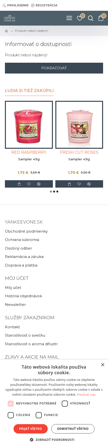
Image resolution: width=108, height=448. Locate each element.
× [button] (102, 365)
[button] (51, 192)
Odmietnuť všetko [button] (73, 429)
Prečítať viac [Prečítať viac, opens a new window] (86, 394)
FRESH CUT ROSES (79, 152)
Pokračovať (54, 68)
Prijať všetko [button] (30, 429)
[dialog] (54, 404)
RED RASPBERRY (28, 152)
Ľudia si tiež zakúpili (29, 90)
